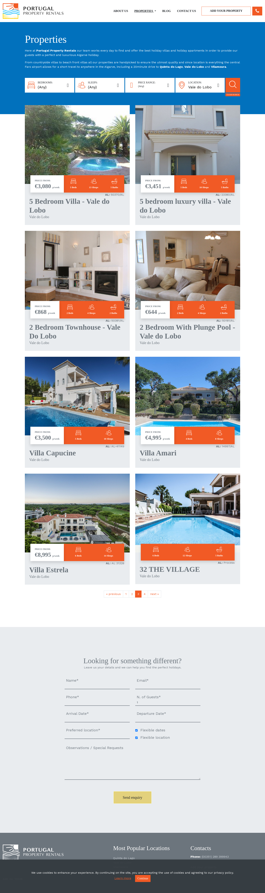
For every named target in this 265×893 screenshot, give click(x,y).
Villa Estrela (48, 570)
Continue (142, 878)
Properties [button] (144, 11)
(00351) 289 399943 (215, 856)
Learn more (122, 878)
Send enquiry (132, 797)
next (154, 594)
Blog (166, 11)
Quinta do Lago (124, 858)
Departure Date (151, 713)
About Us (120, 11)
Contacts (200, 848)
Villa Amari (158, 453)
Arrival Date (77, 713)
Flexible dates (152, 730)
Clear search (233, 95)
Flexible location (155, 737)
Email (143, 680)
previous (113, 594)
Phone (72, 697)
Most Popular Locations (141, 848)
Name (72, 680)
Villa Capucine (52, 453)
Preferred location (83, 730)
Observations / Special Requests (94, 748)
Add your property (226, 10)
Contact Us (186, 11)
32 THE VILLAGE (170, 569)
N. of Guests (149, 697)
